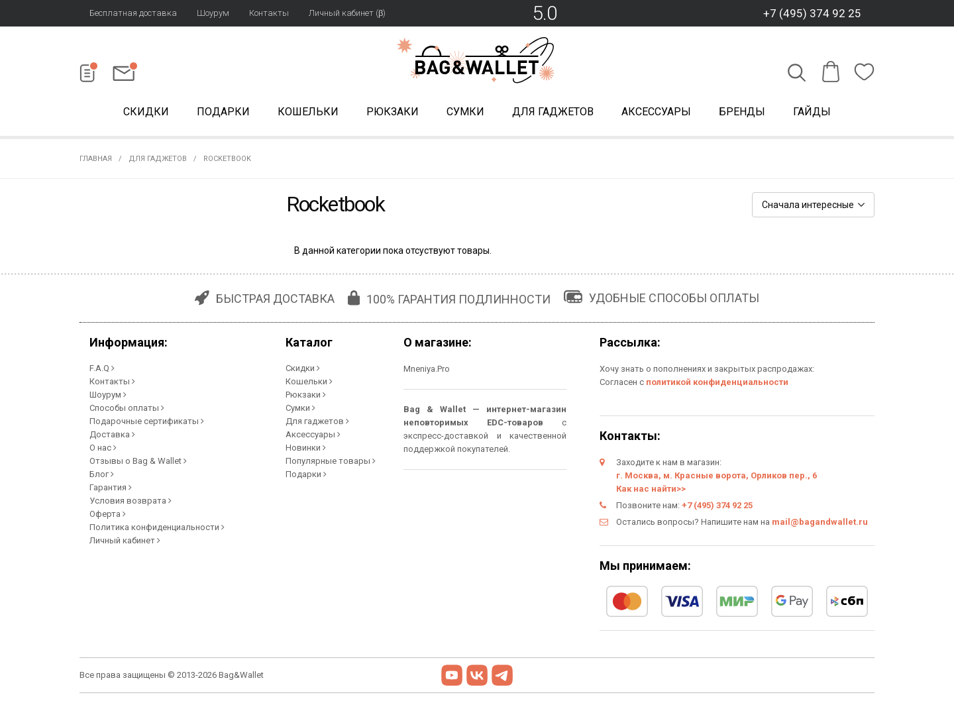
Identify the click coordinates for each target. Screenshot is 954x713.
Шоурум (213, 13)
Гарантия (110, 487)
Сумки (465, 111)
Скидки (146, 111)
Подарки (223, 111)
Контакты (269, 13)
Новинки (306, 448)
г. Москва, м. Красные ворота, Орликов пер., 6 (716, 475)
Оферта (107, 514)
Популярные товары (331, 461)
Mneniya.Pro (426, 369)
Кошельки (308, 111)
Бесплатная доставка (133, 13)
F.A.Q (102, 368)
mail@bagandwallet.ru (820, 522)
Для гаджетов (553, 111)
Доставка (112, 434)
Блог (101, 474)
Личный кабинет (124, 540)
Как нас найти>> (651, 489)
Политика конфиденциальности (157, 527)
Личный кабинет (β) (347, 13)
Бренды (742, 111)
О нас (103, 448)
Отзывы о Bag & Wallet (138, 461)
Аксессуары (656, 111)
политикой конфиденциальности (717, 382)
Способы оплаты (126, 408)
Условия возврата (130, 501)
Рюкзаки (392, 111)
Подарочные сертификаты (146, 421)
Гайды (812, 111)
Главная (96, 158)
